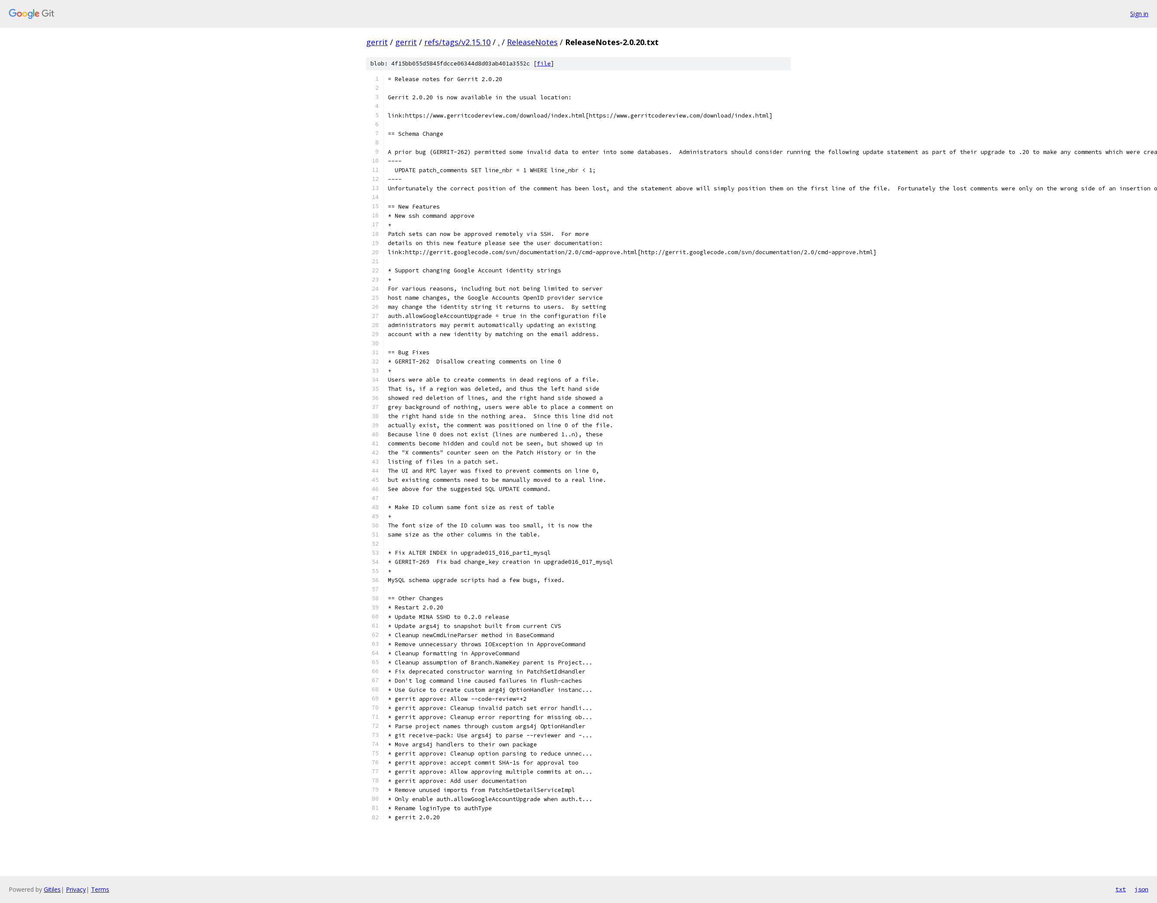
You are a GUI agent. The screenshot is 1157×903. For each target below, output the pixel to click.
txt (1120, 889)
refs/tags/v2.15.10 (457, 42)
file (544, 63)
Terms (100, 889)
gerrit (377, 42)
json (1141, 889)
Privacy (76, 889)
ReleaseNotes (532, 42)
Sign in (1139, 14)
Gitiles (52, 889)
